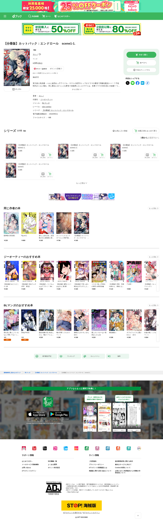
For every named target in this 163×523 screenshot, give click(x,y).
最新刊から (154, 138)
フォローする (40, 54)
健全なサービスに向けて (123, 464)
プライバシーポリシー (96, 464)
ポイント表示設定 (54, 467)
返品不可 (36, 77)
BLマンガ (46, 103)
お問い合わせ (26, 467)
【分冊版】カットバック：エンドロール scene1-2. (86, 146)
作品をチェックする (143, 70)
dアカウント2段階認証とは (98, 467)
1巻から (144, 138)
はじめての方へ (27, 461)
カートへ (143, 63)
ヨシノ (35, 54)
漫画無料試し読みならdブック (12, 372)
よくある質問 (52, 464)
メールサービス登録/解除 (30, 464)
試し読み (18, 89)
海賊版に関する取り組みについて (100, 471)
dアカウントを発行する (72, 513)
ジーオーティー (47, 99)
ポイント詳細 (55, 69)
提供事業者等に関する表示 (124, 461)
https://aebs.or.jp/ (73, 492)
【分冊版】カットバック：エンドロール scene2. (138, 146)
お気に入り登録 (121, 131)
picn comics (46, 107)
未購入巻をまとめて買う (147, 131)
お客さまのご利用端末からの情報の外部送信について (127, 472)
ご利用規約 (92, 461)
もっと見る (152, 208)
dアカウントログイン (29, 471)
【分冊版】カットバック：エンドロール (58, 110)
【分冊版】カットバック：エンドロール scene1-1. (34, 146)
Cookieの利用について (122, 467)
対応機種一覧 (52, 461)
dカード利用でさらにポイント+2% (44, 73)
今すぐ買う (143, 55)
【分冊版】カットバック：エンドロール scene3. (34, 165)
